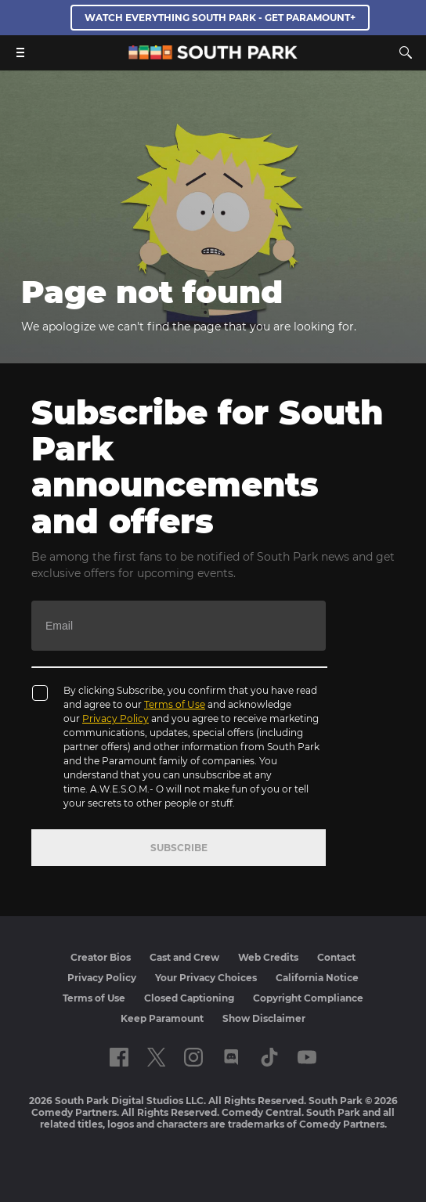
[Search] (405, 52)
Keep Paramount (162, 1018)
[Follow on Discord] (231, 1057)
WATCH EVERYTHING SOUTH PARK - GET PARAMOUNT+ (220, 17)
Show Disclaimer (263, 1018)
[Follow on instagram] (193, 1057)
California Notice (317, 978)
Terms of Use (174, 704)
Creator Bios (100, 957)
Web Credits (268, 957)
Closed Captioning (189, 998)
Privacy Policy (115, 718)
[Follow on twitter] (156, 1057)
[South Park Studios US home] (213, 55)
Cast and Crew (184, 957)
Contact (336, 957)
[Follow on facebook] (119, 1057)
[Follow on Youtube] (307, 1057)
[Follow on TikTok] (269, 1057)
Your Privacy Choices (206, 978)
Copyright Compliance (308, 998)
